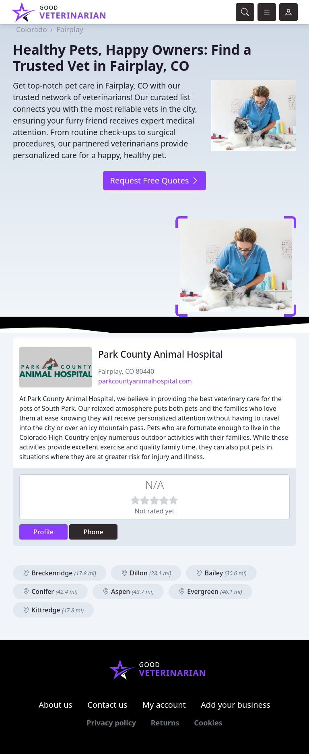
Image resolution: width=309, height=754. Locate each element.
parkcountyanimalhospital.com (145, 381)
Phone (93, 531)
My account (164, 704)
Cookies (208, 722)
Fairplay (70, 29)
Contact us (107, 704)
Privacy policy (111, 722)
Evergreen (210, 591)
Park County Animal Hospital (160, 354)
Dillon (146, 573)
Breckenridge (59, 573)
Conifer (50, 591)
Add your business (235, 704)
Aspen (128, 591)
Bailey (221, 573)
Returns (165, 722)
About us (55, 704)
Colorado (31, 29)
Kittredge (53, 610)
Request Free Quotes (154, 180)
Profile (43, 531)
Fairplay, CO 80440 (126, 371)
